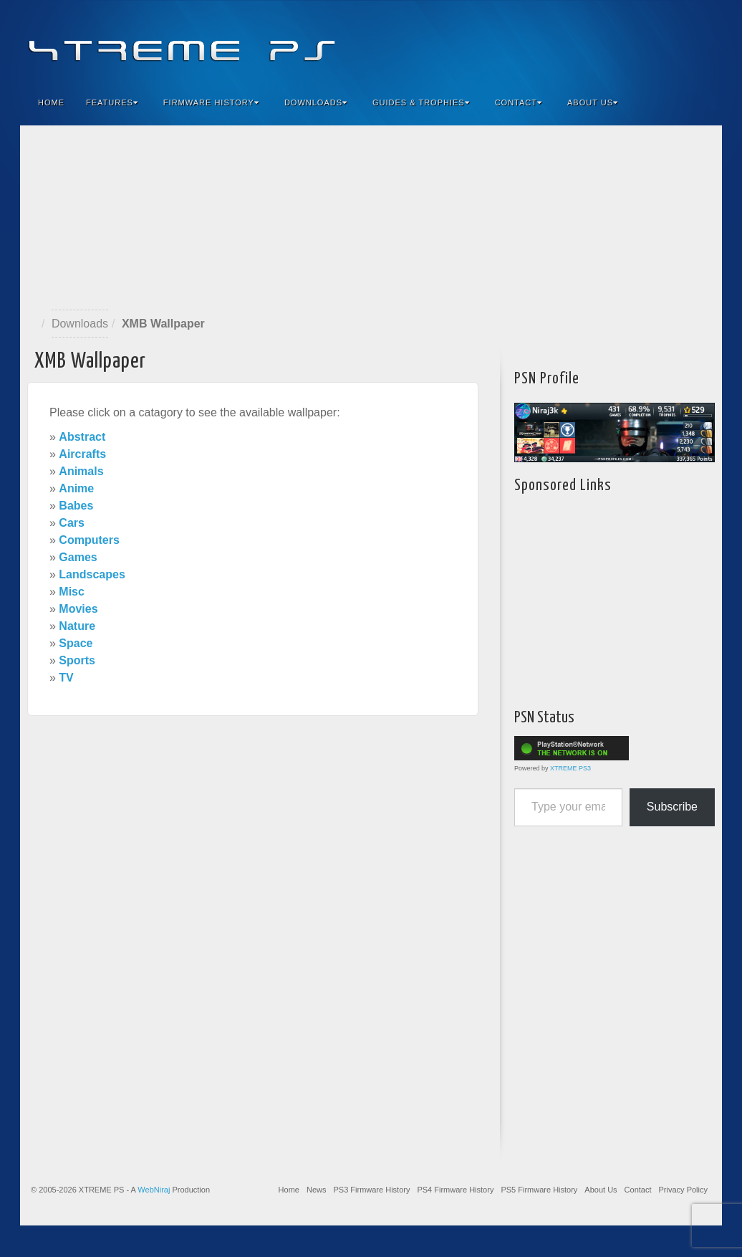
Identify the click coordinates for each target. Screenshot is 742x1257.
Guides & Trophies (421, 102)
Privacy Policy (683, 1189)
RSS (701, 41)
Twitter (663, 41)
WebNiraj (154, 1189)
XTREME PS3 (570, 768)
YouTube (682, 41)
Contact (518, 102)
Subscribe (672, 806)
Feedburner (624, 41)
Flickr (643, 41)
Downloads (315, 102)
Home (51, 102)
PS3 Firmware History (371, 1189)
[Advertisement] (371, 218)
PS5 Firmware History (539, 1189)
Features (112, 102)
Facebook (605, 41)
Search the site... (702, 102)
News (317, 1189)
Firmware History (211, 102)
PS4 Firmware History (455, 1189)
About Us (592, 102)
